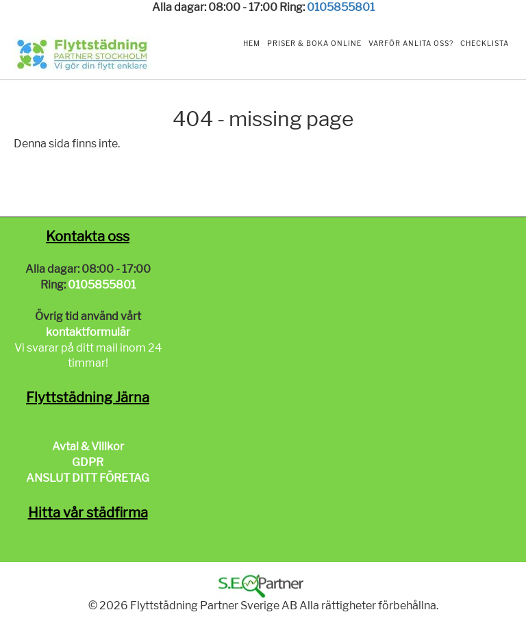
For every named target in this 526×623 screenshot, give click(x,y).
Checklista (484, 43)
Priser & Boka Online (314, 43)
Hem (251, 43)
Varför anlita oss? (410, 43)
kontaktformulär (88, 332)
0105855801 (341, 7)
